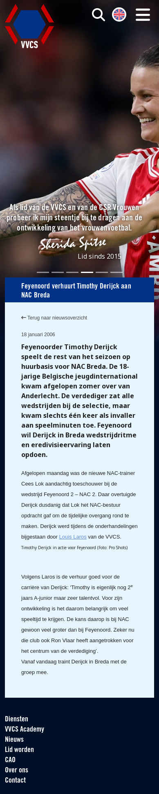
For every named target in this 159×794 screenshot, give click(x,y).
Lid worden (19, 750)
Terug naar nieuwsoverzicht (54, 318)
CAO (10, 760)
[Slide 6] (116, 272)
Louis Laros (73, 537)
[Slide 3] (72, 272)
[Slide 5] (102, 272)
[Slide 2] (58, 272)
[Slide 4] (87, 272)
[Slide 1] (43, 272)
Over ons (16, 770)
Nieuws (14, 740)
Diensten (16, 719)
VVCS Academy (24, 730)
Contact (15, 781)
